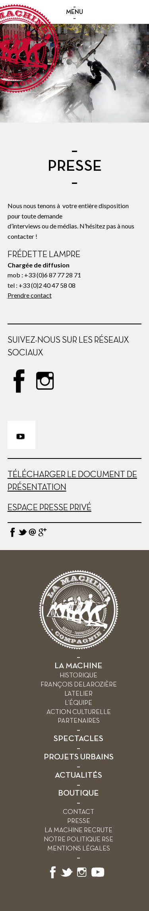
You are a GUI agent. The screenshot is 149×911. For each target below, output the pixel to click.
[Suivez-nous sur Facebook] (53, 877)
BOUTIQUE (78, 793)
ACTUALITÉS (78, 775)
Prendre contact (30, 295)
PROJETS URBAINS (79, 757)
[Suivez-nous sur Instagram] (82, 877)
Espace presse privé (49, 507)
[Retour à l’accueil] (78, 648)
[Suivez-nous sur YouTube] (98, 877)
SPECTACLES (78, 739)
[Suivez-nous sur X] (67, 877)
